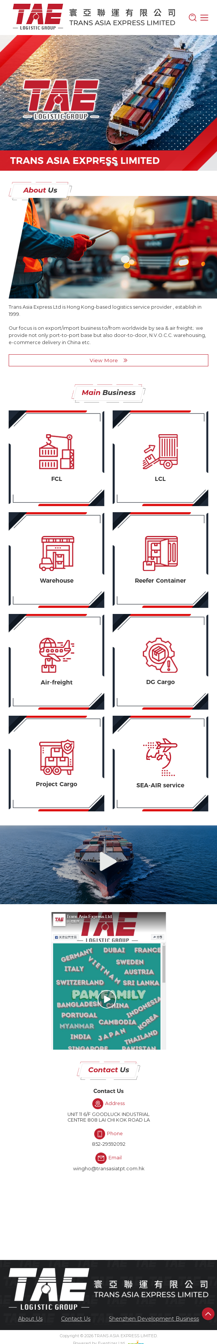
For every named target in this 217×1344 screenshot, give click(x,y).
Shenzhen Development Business (154, 1318)
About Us (30, 1318)
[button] (101, 164)
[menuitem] (30, 1318)
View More (108, 360)
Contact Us (75, 1318)
